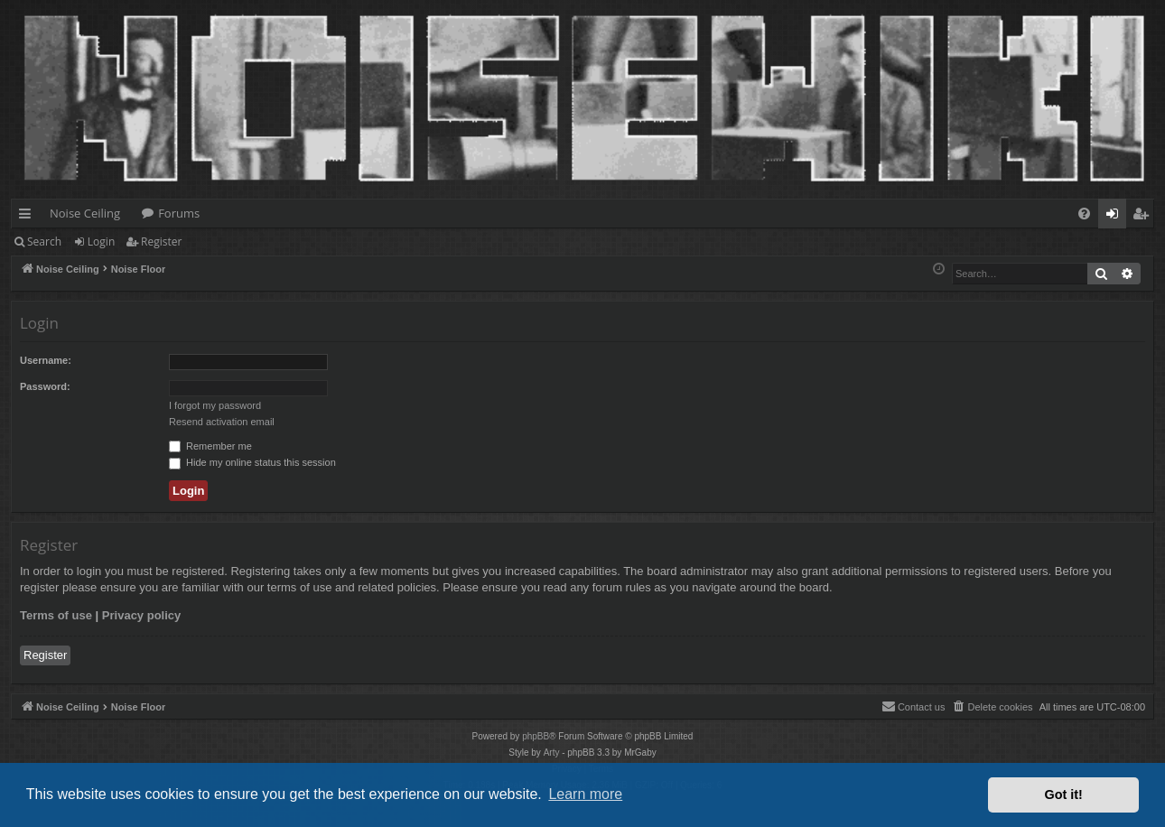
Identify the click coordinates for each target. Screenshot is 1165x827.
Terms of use (56, 615)
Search (44, 241)
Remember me (210, 446)
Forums (179, 213)
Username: (45, 360)
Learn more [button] (585, 794)
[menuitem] (1084, 213)
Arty (552, 752)
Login (101, 241)
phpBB (535, 736)
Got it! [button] (1064, 794)
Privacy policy (141, 615)
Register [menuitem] (1144, 216)
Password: (45, 386)
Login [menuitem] (1115, 216)
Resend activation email (222, 421)
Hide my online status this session (252, 462)
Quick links (28, 216)
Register (161, 241)
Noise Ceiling (85, 213)
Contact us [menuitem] (913, 706)
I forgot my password (215, 405)
